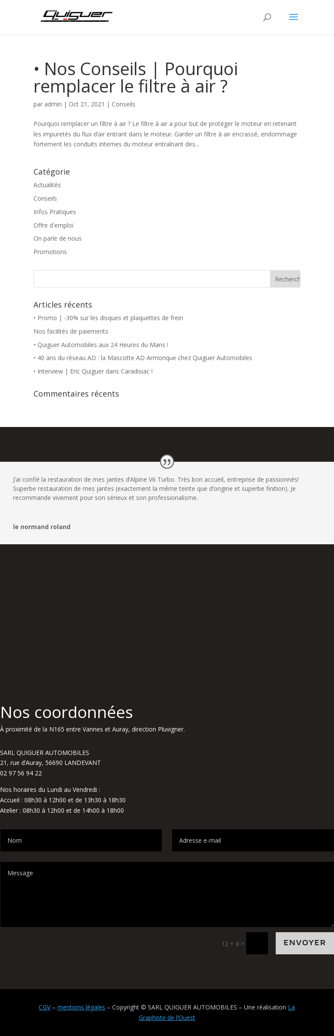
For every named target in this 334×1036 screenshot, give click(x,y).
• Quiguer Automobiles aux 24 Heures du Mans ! (100, 345)
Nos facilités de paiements (70, 331)
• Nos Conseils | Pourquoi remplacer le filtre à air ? (135, 77)
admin (53, 104)
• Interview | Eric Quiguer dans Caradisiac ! (93, 371)
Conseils (123, 104)
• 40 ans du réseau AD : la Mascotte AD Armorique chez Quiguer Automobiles (142, 358)
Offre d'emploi (53, 225)
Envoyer (305, 942)
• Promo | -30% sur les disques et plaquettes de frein (108, 318)
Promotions (50, 252)
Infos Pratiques (54, 212)
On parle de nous (57, 238)
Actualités (47, 185)
